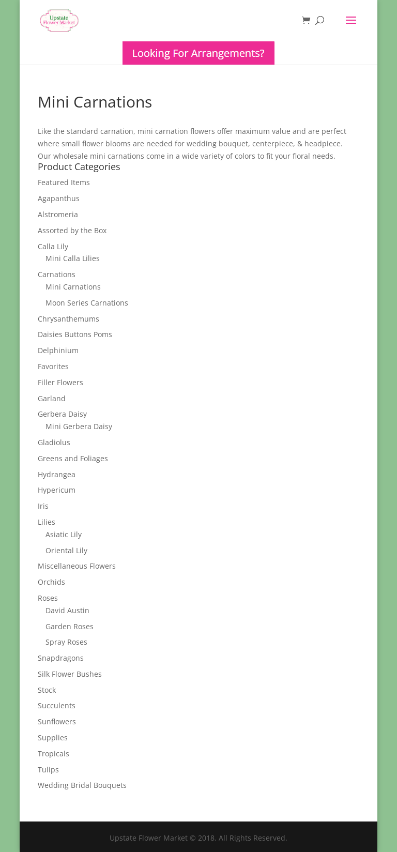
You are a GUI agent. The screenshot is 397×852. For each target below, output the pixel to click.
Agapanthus (59, 198)
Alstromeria (58, 214)
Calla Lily (53, 246)
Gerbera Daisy (62, 414)
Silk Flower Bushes (70, 674)
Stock (47, 690)
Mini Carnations (73, 287)
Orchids (51, 582)
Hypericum (56, 490)
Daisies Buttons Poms (75, 334)
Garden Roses (69, 626)
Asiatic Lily (63, 534)
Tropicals (53, 753)
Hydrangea (56, 474)
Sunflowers (57, 721)
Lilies (46, 522)
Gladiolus (54, 442)
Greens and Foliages (73, 458)
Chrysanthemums (68, 319)
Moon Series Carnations (86, 303)
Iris (43, 506)
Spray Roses (66, 642)
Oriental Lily (66, 550)
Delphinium (58, 350)
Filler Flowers (60, 382)
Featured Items (64, 182)
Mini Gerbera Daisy (78, 426)
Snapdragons (61, 658)
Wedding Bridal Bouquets (82, 785)
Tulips (48, 769)
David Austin (67, 610)
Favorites (53, 366)
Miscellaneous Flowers (77, 566)
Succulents (56, 705)
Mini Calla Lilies (72, 258)
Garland (52, 398)
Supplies (53, 737)
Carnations (56, 274)
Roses (48, 598)
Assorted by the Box (72, 230)
